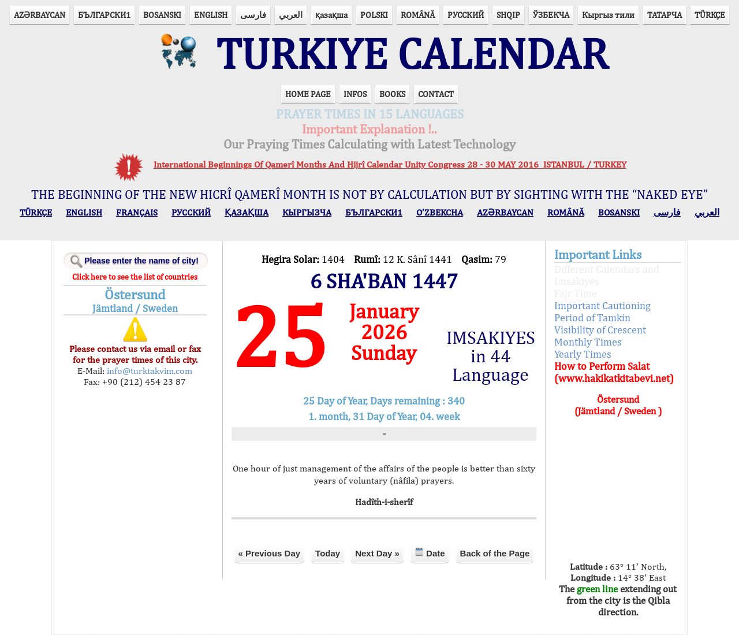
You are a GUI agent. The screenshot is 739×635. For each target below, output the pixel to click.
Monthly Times (588, 342)
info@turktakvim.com (148, 370)
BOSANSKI (162, 15)
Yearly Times (582, 354)
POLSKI (374, 15)
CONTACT (436, 94)
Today (327, 553)
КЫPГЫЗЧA (306, 212)
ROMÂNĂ (418, 15)
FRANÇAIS (137, 212)
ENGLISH (210, 15)
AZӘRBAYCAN (39, 15)
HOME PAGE (308, 94)
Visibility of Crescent (600, 330)
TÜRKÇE (710, 15)
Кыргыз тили (608, 15)
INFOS (355, 94)
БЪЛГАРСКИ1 (104, 15)
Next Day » (377, 553)
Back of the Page (495, 553)
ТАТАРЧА (664, 15)
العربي (291, 15)
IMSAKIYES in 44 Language (490, 356)
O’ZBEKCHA (439, 212)
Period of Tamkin (592, 317)
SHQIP (508, 15)
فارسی (253, 15)
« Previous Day (269, 553)
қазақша (331, 15)
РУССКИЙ (465, 15)
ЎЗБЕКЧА (551, 15)
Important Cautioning (602, 305)
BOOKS (392, 94)
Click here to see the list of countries (134, 276)
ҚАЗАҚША (246, 212)
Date (430, 552)
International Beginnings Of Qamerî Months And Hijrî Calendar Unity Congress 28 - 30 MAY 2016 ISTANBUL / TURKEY (390, 164)
